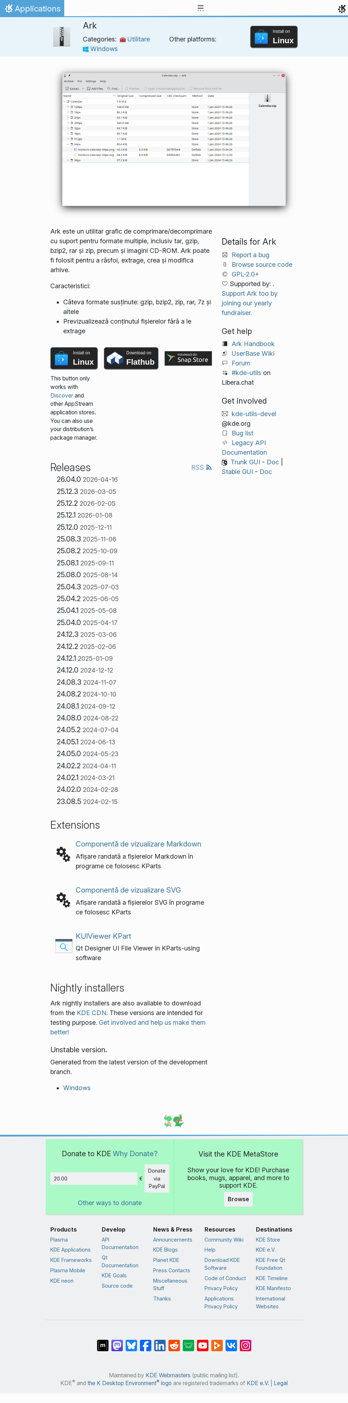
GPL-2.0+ (245, 274)
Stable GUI (237, 471)
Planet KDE (166, 1260)
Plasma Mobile (67, 1270)
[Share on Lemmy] (188, 1342)
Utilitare (135, 39)
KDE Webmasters (168, 1375)
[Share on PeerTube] (217, 1342)
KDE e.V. (266, 1250)
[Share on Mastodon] (117, 1342)
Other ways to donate (110, 1203)
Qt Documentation (120, 1261)
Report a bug (250, 255)
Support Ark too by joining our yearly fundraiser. (250, 303)
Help (210, 1250)
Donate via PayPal (157, 1178)
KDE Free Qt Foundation (270, 1264)
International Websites (270, 1302)
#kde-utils (246, 372)
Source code (117, 1286)
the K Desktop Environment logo (129, 1383)
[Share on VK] (231, 1342)
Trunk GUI (245, 462)
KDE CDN (91, 1013)
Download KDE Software (222, 1264)
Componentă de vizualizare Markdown (138, 843)
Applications (32, 10)
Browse (238, 1199)
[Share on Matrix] (103, 1342)
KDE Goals (114, 1275)
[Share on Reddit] (174, 1342)
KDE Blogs (165, 1250)
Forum (241, 363)
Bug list (242, 433)
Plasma (59, 1240)
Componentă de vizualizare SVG (128, 889)
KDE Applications (70, 1250)
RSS (201, 467)
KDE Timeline (272, 1278)
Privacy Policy (221, 1288)
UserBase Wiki (253, 353)
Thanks (162, 1298)
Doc (273, 462)
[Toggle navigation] (200, 8)
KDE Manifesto (273, 1288)
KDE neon (62, 1281)
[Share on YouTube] (202, 1342)
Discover (61, 395)
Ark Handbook (253, 344)
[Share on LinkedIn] (160, 1342)
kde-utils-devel (254, 414)
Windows (100, 49)
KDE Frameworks (71, 1260)
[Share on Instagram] (245, 1342)
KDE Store (268, 1240)
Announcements (172, 1240)
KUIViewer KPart (103, 936)
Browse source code (262, 264)
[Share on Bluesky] (131, 1342)
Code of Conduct (225, 1278)
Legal (281, 1383)
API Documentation (120, 1243)
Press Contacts (171, 1270)
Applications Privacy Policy (221, 1302)
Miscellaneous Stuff (170, 1285)
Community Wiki (224, 1240)
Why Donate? (135, 1153)
